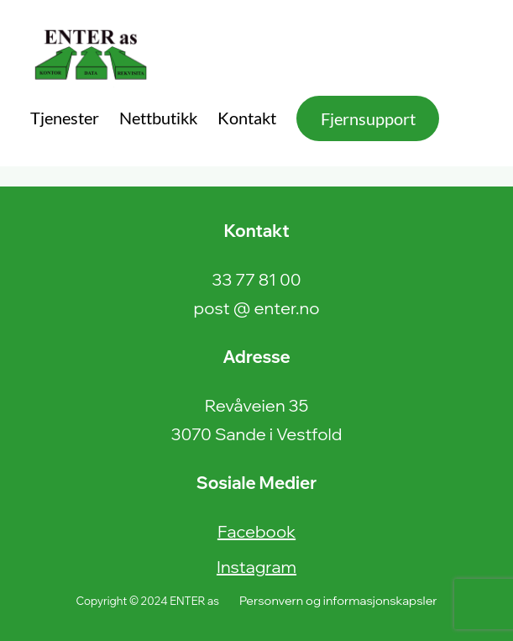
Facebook (256, 531)
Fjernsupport (368, 118)
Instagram (256, 566)
